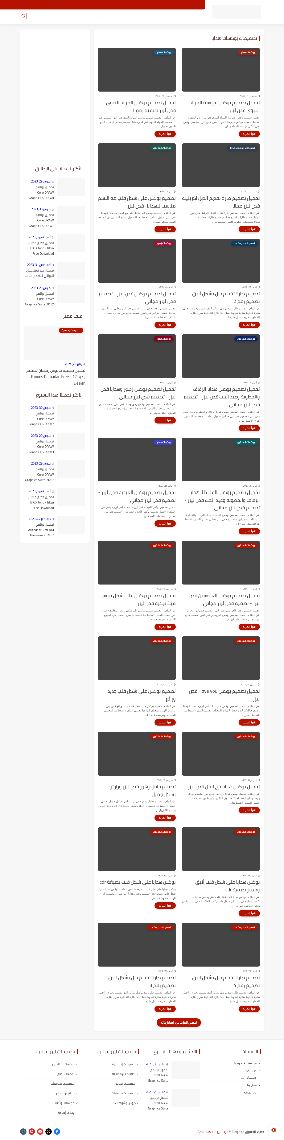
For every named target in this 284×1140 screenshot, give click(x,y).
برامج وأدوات (191, 17)
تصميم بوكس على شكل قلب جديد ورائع (141, 695)
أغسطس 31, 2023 (39, 265)
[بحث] (23, 17)
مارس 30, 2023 (41, 209)
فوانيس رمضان (65, 1093)
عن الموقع (194, 5)
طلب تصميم (148, 5)
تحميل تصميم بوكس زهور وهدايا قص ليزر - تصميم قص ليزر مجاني (138, 393)
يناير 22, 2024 (73, 364)
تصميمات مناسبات (71, 17)
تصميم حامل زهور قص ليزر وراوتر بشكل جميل (143, 790)
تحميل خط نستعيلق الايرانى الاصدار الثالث (39, 273)
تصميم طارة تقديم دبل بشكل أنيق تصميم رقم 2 (226, 297)
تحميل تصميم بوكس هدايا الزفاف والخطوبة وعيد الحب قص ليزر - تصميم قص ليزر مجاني (222, 396)
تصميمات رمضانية (124, 1074)
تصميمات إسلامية (124, 1064)
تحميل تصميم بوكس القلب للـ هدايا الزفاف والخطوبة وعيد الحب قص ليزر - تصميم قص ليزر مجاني (222, 500)
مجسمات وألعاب (64, 1103)
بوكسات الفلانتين (63, 1064)
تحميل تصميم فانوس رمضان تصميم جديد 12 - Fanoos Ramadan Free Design (55, 376)
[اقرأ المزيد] (249, 134)
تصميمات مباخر (126, 1083)
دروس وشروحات (162, 17)
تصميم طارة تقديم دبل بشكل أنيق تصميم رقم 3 (142, 981)
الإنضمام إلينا (127, 5)
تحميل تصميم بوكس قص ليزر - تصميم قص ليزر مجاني (137, 297)
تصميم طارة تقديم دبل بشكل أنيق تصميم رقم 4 (226, 981)
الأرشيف (109, 5)
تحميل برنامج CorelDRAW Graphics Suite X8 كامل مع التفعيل (41, 192)
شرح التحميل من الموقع (83, 5)
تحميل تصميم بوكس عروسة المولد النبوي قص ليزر (224, 106)
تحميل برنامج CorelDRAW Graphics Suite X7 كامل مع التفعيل (41, 220)
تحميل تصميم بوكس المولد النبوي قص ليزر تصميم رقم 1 (141, 106)
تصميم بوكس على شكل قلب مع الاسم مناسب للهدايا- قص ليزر (137, 202)
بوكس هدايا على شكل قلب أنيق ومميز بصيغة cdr (227, 886)
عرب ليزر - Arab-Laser (213, 1131)
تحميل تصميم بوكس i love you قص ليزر (224, 695)
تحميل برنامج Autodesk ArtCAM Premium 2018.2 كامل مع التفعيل (41, 530)
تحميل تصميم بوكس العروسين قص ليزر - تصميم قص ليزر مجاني (224, 599)
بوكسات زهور (66, 1074)
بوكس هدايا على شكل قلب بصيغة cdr (138, 882)
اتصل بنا (165, 5)
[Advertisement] (54, 97)
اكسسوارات (101, 17)
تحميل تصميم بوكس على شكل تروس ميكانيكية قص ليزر (138, 599)
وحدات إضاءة (66, 1112)
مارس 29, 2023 (41, 181)
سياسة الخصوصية (246, 1063)
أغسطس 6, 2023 (40, 237)
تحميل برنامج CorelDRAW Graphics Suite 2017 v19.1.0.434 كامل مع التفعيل (39, 299)
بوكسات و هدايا (130, 17)
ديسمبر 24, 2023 (40, 519)
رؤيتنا (179, 5)
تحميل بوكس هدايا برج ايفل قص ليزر (224, 787)
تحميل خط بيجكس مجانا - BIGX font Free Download (41, 248)
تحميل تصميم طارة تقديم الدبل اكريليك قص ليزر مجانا (221, 202)
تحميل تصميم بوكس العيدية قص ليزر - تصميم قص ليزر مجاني (137, 496)
